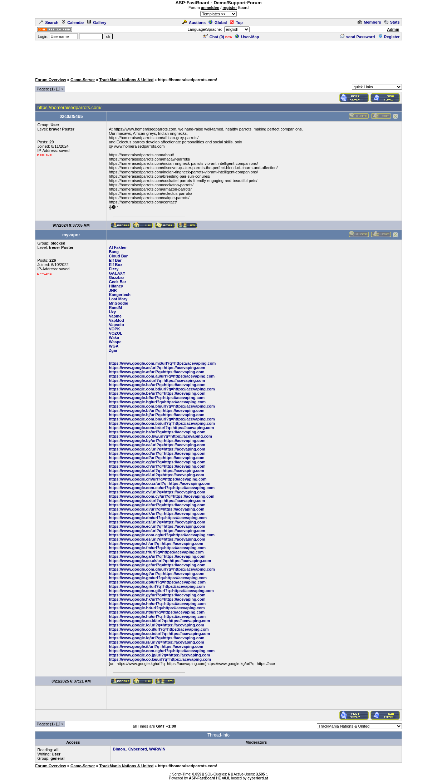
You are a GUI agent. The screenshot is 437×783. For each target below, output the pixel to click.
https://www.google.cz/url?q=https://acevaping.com (157, 500)
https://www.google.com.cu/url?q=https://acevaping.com (162, 488)
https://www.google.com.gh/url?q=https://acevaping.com (162, 569)
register (229, 7)
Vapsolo (116, 324)
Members (369, 22)
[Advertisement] (218, 57)
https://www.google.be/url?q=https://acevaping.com (157, 393)
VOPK (114, 329)
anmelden (210, 7)
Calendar (72, 22)
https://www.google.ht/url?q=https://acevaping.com (157, 612)
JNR (113, 290)
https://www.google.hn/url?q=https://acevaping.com (157, 603)
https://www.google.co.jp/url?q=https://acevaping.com (159, 655)
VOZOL (115, 333)
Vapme (115, 316)
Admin (393, 29)
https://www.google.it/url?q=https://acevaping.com (156, 646)
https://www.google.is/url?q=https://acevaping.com (156, 642)
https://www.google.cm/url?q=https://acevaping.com (157, 479)
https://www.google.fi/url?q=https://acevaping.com (156, 543)
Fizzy (113, 269)
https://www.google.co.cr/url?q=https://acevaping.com (159, 483)
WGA (113, 346)
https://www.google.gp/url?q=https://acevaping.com (157, 582)
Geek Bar (117, 282)
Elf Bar (115, 260)
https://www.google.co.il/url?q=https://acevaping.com (158, 629)
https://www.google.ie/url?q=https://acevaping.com (156, 625)
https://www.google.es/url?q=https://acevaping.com (157, 539)
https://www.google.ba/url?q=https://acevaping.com (157, 385)
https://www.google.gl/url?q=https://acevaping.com (156, 573)
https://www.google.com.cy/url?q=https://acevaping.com (161, 496)
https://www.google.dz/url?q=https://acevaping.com (157, 522)
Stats (392, 22)
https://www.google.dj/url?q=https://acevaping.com (156, 509)
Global (217, 22)
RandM (115, 307)
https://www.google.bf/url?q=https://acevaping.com (157, 397)
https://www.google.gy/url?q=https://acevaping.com (157, 595)
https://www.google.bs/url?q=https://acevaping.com (157, 432)
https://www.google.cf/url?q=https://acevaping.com (156, 457)
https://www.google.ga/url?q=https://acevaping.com (157, 556)
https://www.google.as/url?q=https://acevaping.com (157, 367)
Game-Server (82, 80)
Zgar (113, 350)
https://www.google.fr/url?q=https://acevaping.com (156, 552)
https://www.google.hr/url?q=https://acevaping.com (157, 608)
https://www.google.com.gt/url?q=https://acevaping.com (161, 591)
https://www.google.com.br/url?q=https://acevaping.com (161, 427)
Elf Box (115, 264)
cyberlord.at (257, 778)
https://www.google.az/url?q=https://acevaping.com (157, 380)
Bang (114, 252)
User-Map (247, 37)
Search (48, 22)
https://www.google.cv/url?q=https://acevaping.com (157, 492)
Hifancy (116, 286)
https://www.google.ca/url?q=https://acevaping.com (157, 445)
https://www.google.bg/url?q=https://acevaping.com (157, 402)
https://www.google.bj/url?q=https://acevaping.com (156, 415)
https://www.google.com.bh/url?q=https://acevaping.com (162, 406)
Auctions (194, 22)
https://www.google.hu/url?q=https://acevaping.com (157, 616)
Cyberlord (137, 749)
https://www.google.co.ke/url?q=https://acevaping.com (160, 659)
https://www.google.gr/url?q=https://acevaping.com (157, 586)
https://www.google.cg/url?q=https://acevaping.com (157, 462)
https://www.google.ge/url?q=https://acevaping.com (157, 565)
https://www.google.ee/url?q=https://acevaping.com (157, 530)
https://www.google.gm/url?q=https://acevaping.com (158, 578)
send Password (357, 37)
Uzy (112, 312)
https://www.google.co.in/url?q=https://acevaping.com (159, 633)
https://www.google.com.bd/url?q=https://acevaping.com (162, 389)
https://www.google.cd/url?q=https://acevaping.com (157, 453)
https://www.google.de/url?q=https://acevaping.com (157, 505)
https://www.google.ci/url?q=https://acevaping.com (156, 470)
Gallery (96, 22)
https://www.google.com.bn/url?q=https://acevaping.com (162, 419)
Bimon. (119, 749)
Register (389, 37)
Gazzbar (116, 277)
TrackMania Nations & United (126, 80)
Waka (114, 337)
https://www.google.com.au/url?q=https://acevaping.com (162, 376)
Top (236, 22)
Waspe (115, 342)
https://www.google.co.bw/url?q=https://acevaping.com (160, 436)
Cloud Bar (118, 256)
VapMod (116, 320)
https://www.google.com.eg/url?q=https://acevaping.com (162, 535)
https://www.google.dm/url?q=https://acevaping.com (158, 518)
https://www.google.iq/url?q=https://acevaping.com (156, 638)
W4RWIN (157, 749)
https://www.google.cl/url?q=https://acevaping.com (156, 475)
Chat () (213, 37)
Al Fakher (118, 247)
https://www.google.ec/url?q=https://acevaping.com (157, 526)
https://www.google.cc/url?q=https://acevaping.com (157, 449)
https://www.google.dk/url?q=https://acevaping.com (157, 513)
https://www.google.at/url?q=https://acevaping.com (156, 372)
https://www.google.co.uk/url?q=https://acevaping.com (160, 560)
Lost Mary (118, 299)
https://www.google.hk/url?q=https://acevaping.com (157, 599)
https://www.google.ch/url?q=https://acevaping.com (157, 466)
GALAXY (117, 273)
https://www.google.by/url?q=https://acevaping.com (157, 440)
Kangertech (120, 294)
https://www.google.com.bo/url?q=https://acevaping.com (162, 423)
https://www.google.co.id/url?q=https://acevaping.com (159, 621)
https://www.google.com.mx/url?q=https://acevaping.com (162, 363)
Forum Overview (50, 80)
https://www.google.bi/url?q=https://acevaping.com (156, 410)
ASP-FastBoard (202, 778)
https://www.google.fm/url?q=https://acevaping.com (157, 548)
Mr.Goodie (118, 303)
